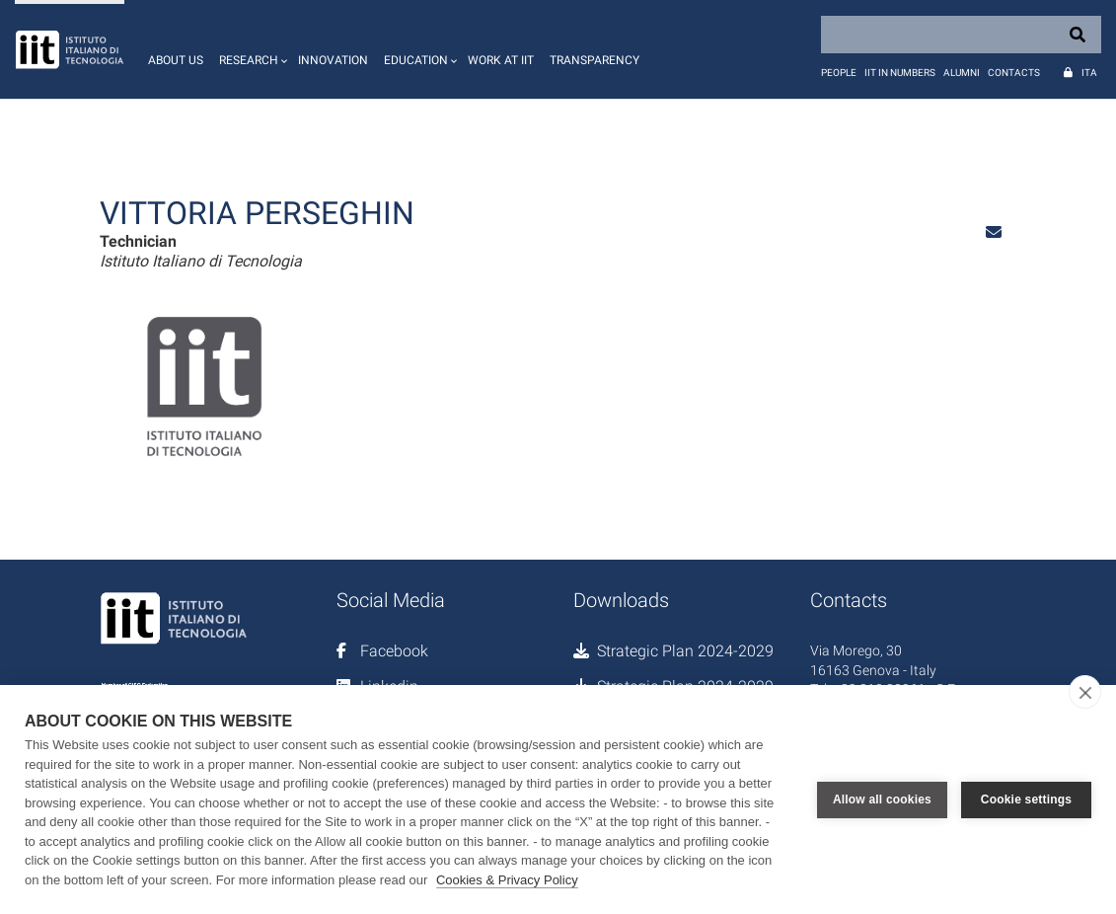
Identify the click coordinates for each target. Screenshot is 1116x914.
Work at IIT (501, 60)
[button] (250, 49)
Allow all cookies (882, 799)
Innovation (333, 60)
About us (175, 60)
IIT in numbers (899, 72)
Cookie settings (1026, 799)
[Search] (961, 34)
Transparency (594, 60)
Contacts (1014, 72)
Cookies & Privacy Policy (507, 880)
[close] (1085, 692)
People (838, 72)
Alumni (961, 72)
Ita (1089, 72)
